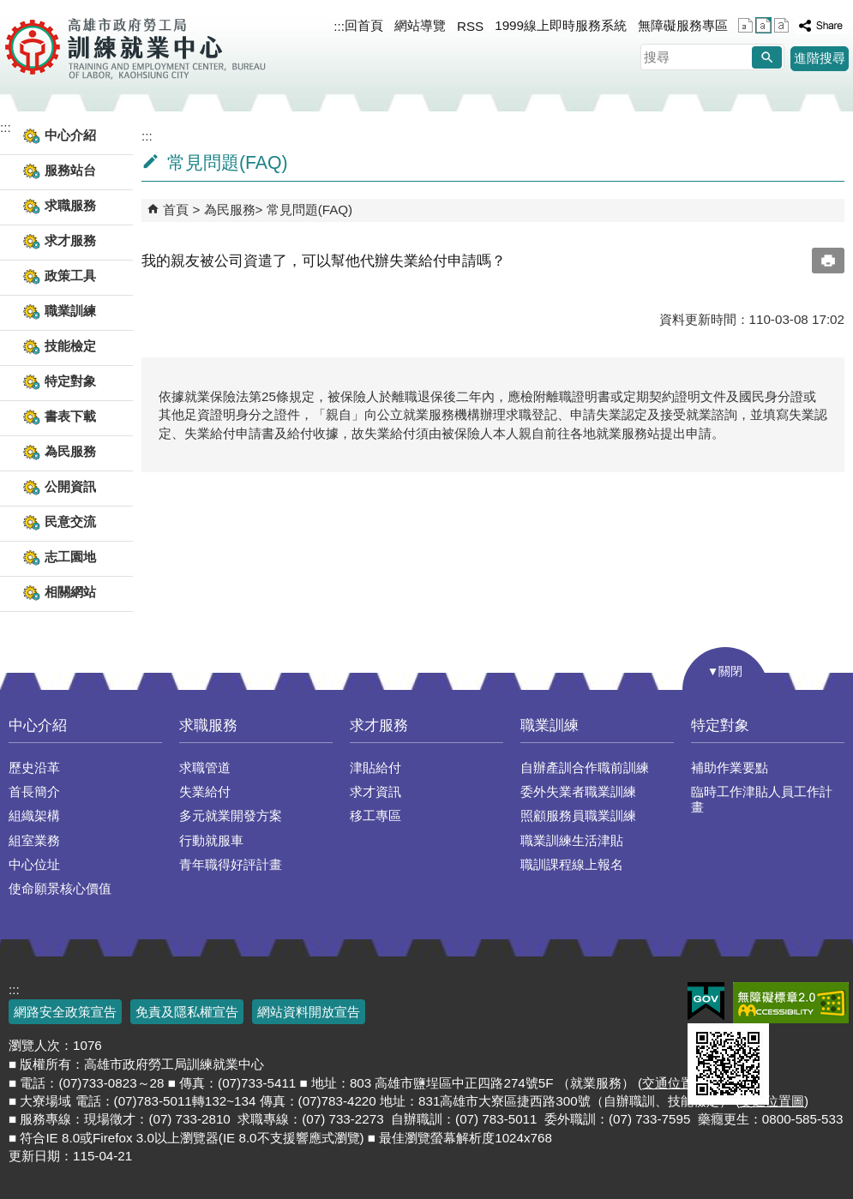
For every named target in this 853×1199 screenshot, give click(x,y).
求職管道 (205, 767)
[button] (767, 57)
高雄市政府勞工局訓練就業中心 (135, 47)
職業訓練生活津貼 (571, 840)
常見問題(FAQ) (310, 209)
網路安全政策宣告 (65, 1011)
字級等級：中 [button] (763, 25)
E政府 (706, 1001)
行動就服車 (211, 840)
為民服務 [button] (70, 451)
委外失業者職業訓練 (578, 791)
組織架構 (34, 815)
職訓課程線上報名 (571, 864)
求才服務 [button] (70, 240)
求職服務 (208, 725)
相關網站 (70, 592)
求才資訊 (375, 791)
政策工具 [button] (70, 275)
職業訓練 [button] (70, 310)
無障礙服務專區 (683, 25)
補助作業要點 (729, 767)
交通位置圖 (674, 1083)
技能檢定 (70, 346)
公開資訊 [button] (70, 486)
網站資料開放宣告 (308, 1011)
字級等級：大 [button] (781, 25)
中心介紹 (38, 725)
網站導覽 (420, 25)
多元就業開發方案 (230, 815)
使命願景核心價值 (60, 888)
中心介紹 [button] (70, 135)
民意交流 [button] (70, 521)
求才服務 (379, 725)
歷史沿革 (34, 767)
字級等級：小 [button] (745, 25)
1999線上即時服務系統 (561, 25)
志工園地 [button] (70, 556)
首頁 (176, 209)
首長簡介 (34, 791)
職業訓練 (549, 725)
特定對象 (720, 725)
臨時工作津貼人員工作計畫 (761, 799)
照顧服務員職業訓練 (578, 815)
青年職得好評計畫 (230, 864)
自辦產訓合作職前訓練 (584, 767)
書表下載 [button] (70, 416)
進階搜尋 (819, 58)
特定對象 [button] (70, 381)
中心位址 (34, 864)
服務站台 (70, 170)
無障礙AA (791, 1002)
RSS (470, 26)
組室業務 (34, 840)
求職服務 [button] (70, 205)
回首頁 (364, 25)
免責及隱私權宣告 (186, 1011)
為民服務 (229, 209)
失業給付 (205, 791)
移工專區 (375, 815)
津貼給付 (375, 767)
